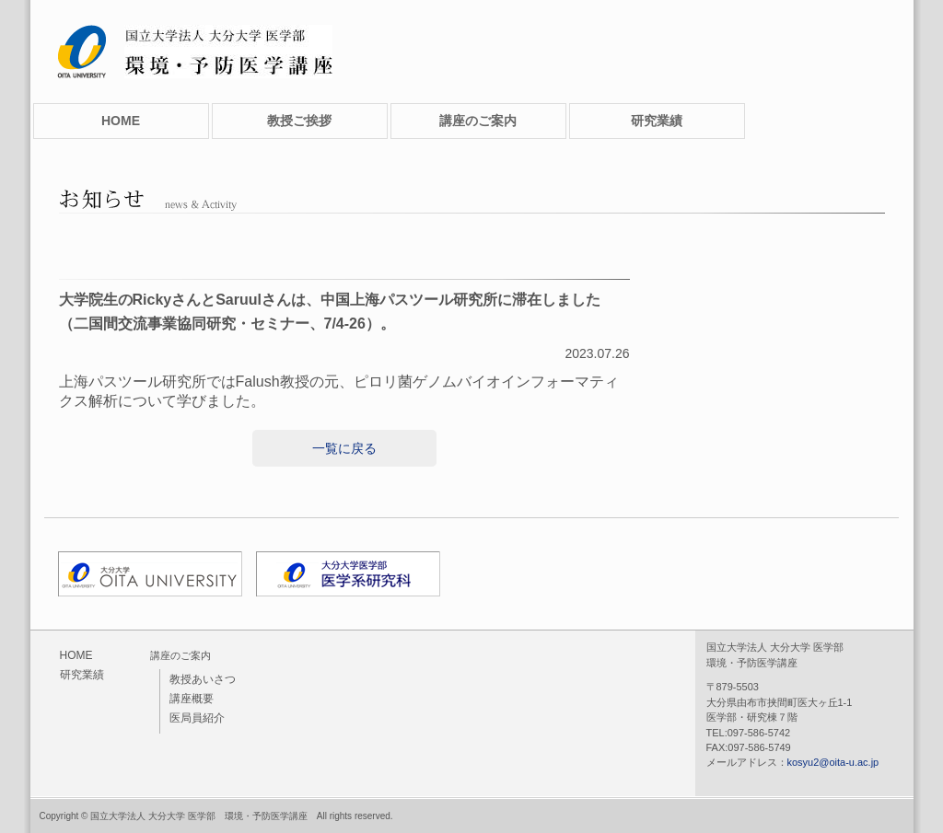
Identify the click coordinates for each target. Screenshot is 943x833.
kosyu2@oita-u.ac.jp (833, 762)
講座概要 (191, 698)
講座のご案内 (478, 120)
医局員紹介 (197, 718)
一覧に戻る (344, 448)
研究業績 (656, 120)
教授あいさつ (202, 679)
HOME (120, 120)
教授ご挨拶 (299, 120)
